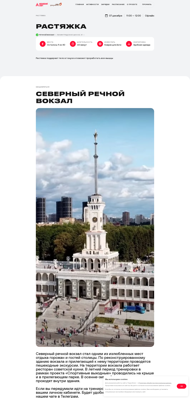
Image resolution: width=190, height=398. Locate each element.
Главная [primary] (79, 4)
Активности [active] (92, 4)
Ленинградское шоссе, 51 (70, 35)
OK (181, 386)
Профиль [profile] (147, 4)
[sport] (42, 4)
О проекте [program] (132, 4)
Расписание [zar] (118, 4)
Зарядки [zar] (105, 4)
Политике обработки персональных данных (155, 383)
